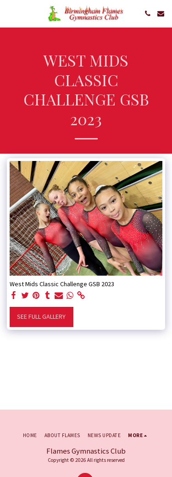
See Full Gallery (41, 316)
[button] (10, 13)
